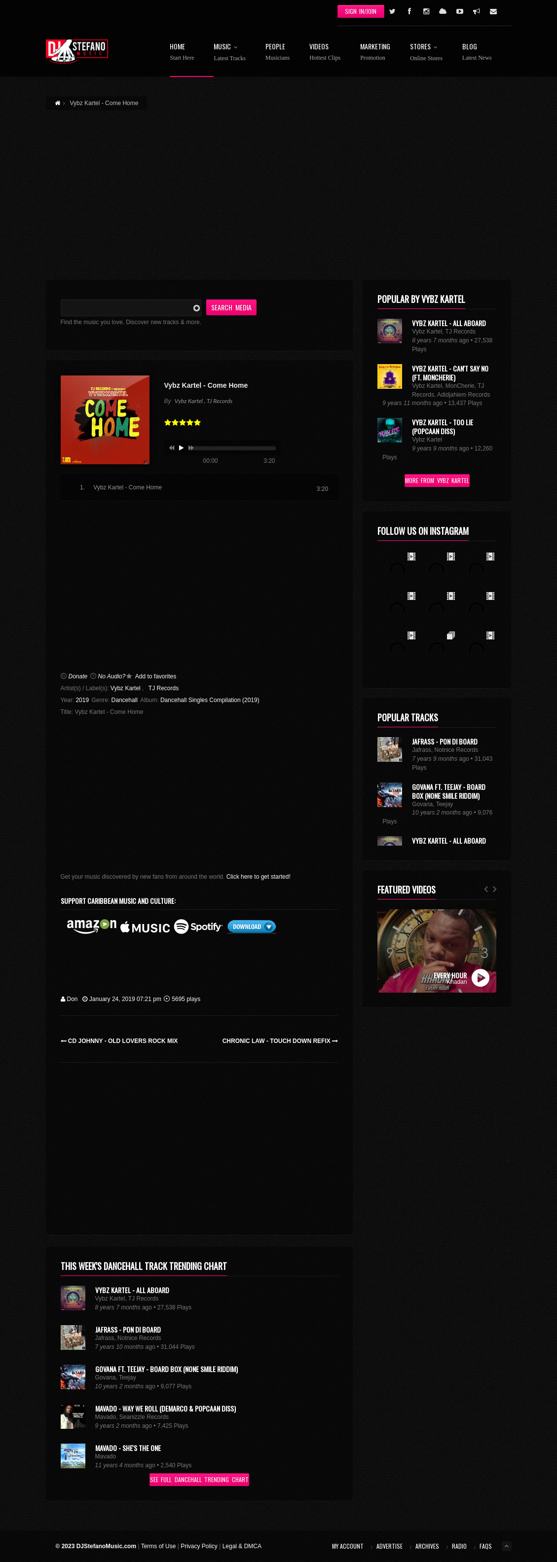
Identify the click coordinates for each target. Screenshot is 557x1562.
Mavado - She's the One (128, 1448)
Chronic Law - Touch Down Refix (280, 1041)
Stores (426, 52)
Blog (477, 52)
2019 (82, 700)
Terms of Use (158, 1546)
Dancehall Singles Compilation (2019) (210, 700)
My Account (348, 1546)
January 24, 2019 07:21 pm (121, 999)
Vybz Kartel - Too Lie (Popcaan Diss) (442, 426)
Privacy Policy (199, 1546)
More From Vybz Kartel (437, 480)
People (277, 52)
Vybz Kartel (126, 688)
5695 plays (182, 999)
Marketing (375, 52)
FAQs (486, 1546)
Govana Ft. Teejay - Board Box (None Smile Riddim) (166, 1369)
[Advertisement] (279, 189)
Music (229, 52)
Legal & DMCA (242, 1546)
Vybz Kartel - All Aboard (132, 1290)
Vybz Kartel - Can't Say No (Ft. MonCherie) (450, 372)
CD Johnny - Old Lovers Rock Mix (119, 1041)
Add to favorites (155, 676)
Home (182, 52)
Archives (427, 1546)
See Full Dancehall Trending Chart (199, 1479)
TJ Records (164, 688)
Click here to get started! (258, 876)
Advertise (389, 1546)
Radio (459, 1546)
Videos (324, 52)
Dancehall (124, 700)
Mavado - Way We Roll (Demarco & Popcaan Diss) (165, 1408)
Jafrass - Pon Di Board (128, 1329)
